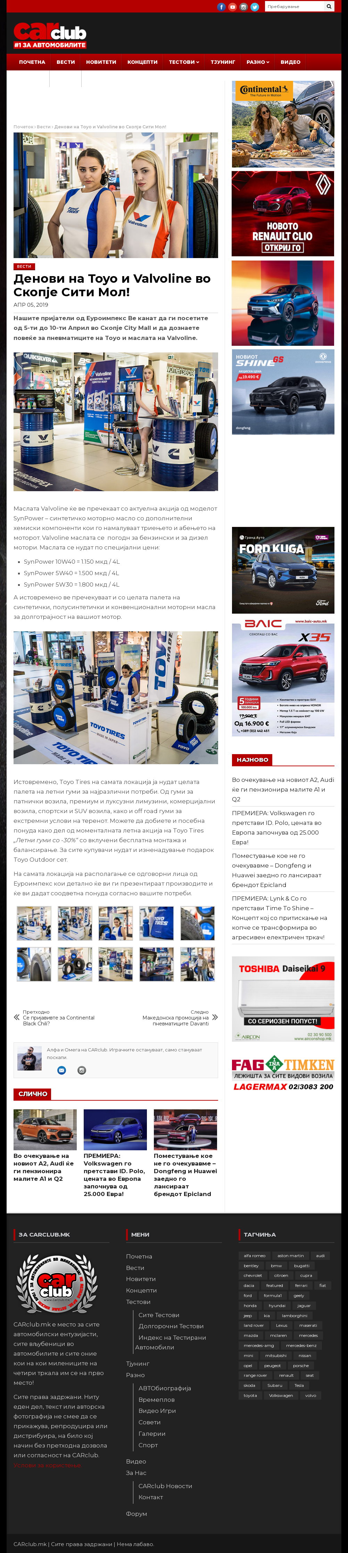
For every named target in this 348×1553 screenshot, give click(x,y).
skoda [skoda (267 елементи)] (249, 1385)
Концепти (142, 62)
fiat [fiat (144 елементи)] (323, 1285)
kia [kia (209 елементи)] (267, 1315)
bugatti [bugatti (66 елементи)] (301, 1265)
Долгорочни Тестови (171, 1326)
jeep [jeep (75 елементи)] (248, 1315)
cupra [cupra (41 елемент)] (306, 1275)
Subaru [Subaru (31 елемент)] (274, 1385)
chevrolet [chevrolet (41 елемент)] (253, 1275)
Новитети (101, 62)
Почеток (23, 126)
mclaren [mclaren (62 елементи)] (278, 1335)
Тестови (182, 62)
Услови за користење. (48, 1465)
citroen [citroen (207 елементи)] (281, 1275)
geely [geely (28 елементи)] (299, 1295)
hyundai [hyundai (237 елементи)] (277, 1305)
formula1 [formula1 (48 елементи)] (273, 1295)
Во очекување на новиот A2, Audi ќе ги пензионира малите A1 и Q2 (283, 789)
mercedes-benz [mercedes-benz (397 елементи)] (301, 1345)
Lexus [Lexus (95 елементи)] (281, 1325)
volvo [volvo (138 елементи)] (310, 1395)
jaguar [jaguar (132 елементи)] (304, 1305)
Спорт (148, 1445)
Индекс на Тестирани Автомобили (170, 1342)
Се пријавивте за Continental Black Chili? (62, 1017)
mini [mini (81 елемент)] (248, 1355)
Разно (256, 62)
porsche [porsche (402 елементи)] (301, 1365)
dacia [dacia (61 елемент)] (249, 1285)
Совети (150, 1422)
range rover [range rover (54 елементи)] (255, 1375)
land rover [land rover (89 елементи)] (254, 1325)
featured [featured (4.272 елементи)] (274, 1285)
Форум (65, 79)
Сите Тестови (159, 1315)
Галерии (152, 1433)
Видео (290, 62)
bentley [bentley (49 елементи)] (251, 1265)
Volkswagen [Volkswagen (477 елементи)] (281, 1395)
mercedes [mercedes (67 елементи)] (308, 1335)
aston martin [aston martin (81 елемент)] (290, 1255)
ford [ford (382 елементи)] (248, 1295)
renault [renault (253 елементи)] (286, 1375)
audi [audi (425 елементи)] (320, 1255)
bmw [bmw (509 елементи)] (276, 1265)
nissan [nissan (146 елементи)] (305, 1355)
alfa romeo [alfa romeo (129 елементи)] (254, 1255)
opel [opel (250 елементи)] (248, 1365)
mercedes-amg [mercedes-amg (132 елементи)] (259, 1345)
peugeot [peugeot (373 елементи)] (272, 1365)
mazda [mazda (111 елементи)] (251, 1335)
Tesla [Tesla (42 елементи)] (299, 1385)
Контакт (151, 1497)
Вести (66, 62)
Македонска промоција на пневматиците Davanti (170, 1017)
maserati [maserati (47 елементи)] (308, 1325)
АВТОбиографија (165, 1388)
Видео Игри (157, 1410)
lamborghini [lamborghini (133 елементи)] (294, 1315)
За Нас (29, 79)
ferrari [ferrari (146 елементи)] (301, 1285)
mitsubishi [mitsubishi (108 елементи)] (276, 1355)
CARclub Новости (165, 1486)
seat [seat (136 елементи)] (310, 1375)
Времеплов (157, 1399)
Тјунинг (222, 62)
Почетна (32, 62)
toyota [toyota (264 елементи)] (250, 1395)
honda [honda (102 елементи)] (250, 1305)
